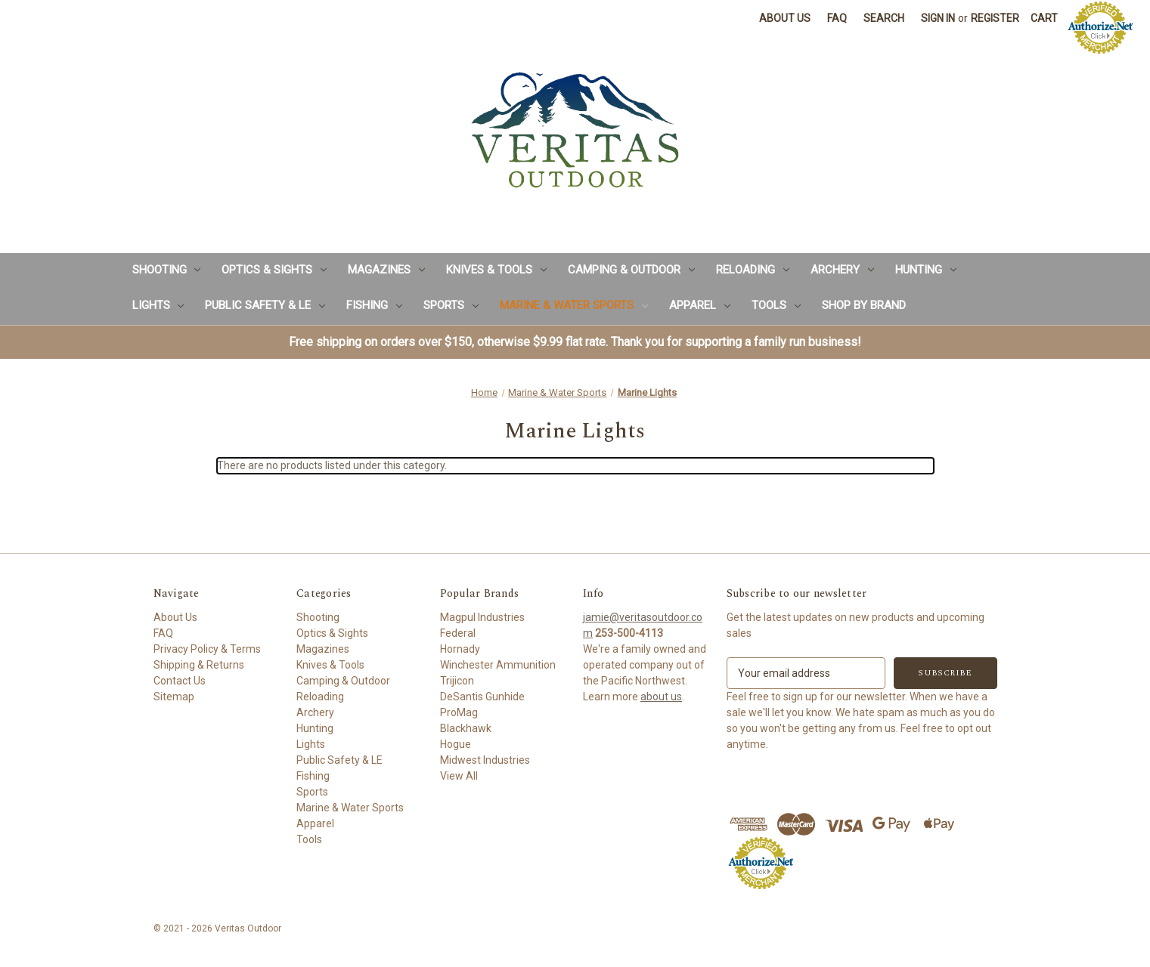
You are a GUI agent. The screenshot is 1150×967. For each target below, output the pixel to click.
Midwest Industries (485, 760)
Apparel (699, 305)
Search (883, 18)
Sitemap (173, 696)
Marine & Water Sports (574, 305)
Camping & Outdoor (631, 270)
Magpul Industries (482, 617)
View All (459, 776)
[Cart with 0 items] (1044, 18)
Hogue (455, 744)
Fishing (374, 305)
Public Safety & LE (265, 305)
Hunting (925, 270)
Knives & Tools (496, 270)
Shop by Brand (864, 305)
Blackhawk (465, 728)
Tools (776, 305)
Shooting (166, 270)
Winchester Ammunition (498, 665)
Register (995, 18)
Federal (458, 633)
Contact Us (179, 681)
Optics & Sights (274, 270)
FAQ (837, 18)
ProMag (459, 712)
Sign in (938, 18)
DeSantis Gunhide (482, 696)
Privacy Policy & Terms (207, 649)
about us (661, 696)
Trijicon (457, 681)
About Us (785, 18)
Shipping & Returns (198, 665)
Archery (842, 270)
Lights (158, 305)
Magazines (386, 270)
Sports (451, 305)
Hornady (460, 649)
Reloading (752, 270)
